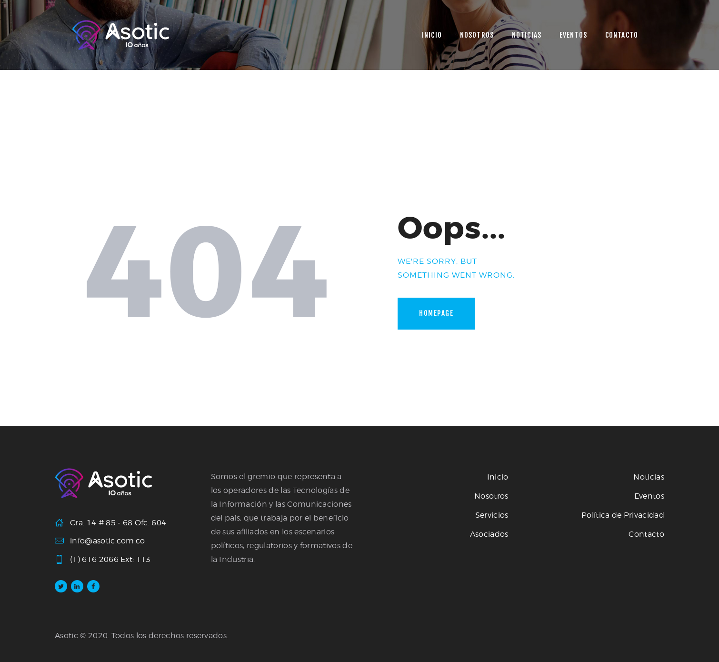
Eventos (649, 496)
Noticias (648, 476)
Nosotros (491, 496)
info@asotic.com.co (107, 540)
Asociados (489, 534)
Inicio (498, 476)
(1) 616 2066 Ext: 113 (110, 559)
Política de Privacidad (622, 515)
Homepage (436, 313)
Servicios (492, 515)
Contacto (646, 534)
